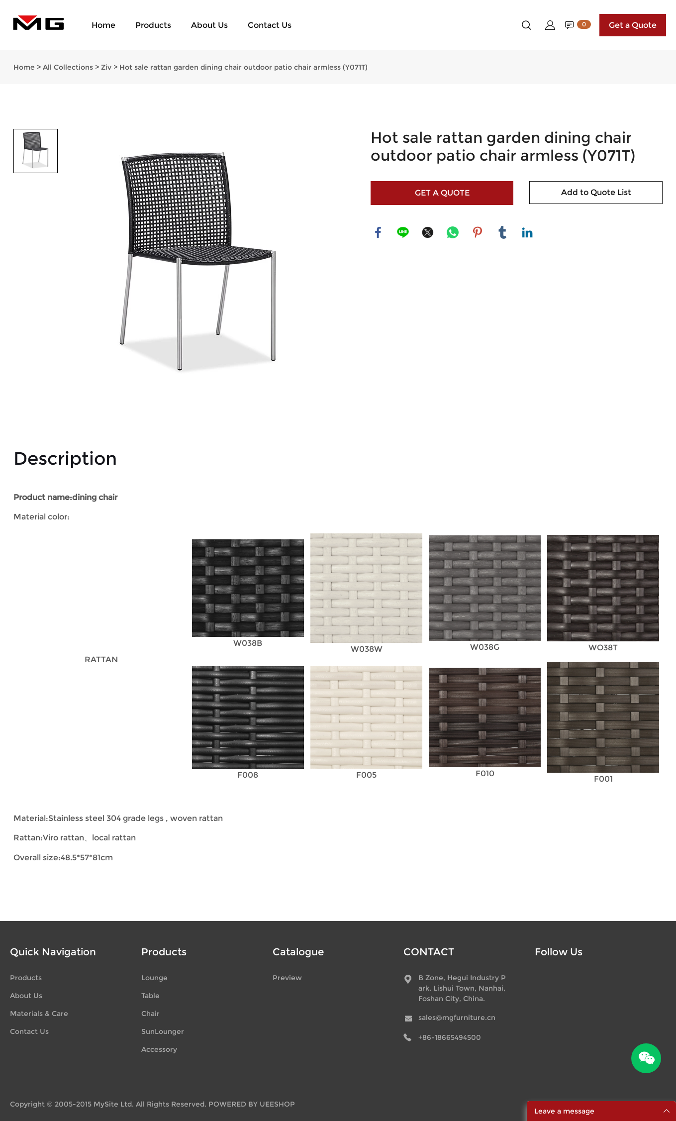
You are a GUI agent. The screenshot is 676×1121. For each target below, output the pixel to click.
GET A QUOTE (442, 193)
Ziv (106, 67)
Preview (287, 977)
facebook (378, 232)
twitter (427, 232)
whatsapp (452, 232)
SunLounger (162, 1031)
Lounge (154, 977)
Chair (150, 1013)
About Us (209, 25)
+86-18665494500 (449, 1037)
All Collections (68, 67)
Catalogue (298, 952)
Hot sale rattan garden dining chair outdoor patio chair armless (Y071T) (243, 67)
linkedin (527, 232)
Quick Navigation (53, 952)
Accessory (159, 1049)
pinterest (477, 232)
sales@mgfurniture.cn (456, 1017)
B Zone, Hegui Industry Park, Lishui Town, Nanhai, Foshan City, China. (462, 988)
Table (150, 995)
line (402, 232)
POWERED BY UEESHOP (251, 1104)
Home (103, 25)
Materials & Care (39, 1013)
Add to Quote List (596, 192)
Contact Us (269, 25)
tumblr (502, 232)
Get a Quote (633, 25)
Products (153, 25)
